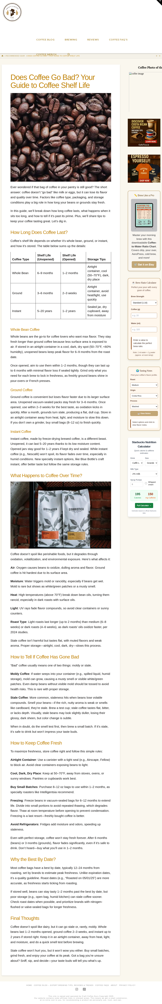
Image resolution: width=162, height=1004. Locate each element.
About (114, 985)
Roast (132, 379)
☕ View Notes (144, 413)
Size (147, 458)
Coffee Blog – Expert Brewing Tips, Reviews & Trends (64, 985)
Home (29, 985)
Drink (132, 458)
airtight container (45, 346)
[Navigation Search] (69, 45)
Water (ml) (135, 323)
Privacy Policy (127, 985)
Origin (132, 390)
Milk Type (134, 469)
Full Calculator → (144, 505)
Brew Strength (137, 296)
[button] (159, 3)
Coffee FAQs (102, 985)
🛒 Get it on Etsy (144, 264)
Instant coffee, (19, 438)
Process (133, 401)
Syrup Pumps (136, 480)
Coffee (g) (135, 309)
